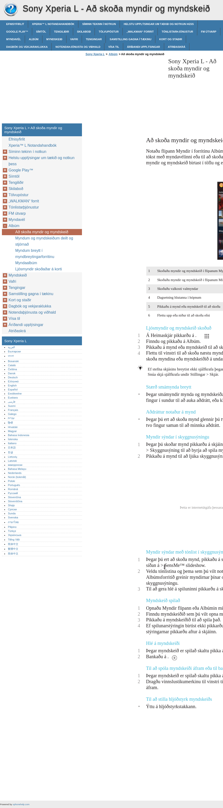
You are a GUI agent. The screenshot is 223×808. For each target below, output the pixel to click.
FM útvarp (208, 31)
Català (11, 365)
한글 (10, 452)
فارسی (11, 401)
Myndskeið (54, 39)
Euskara (13, 397)
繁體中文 (13, 548)
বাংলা (11, 356)
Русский (13, 493)
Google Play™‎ (17, 31)
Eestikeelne (15, 393)
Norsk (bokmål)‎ (17, 477)
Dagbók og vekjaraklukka (27, 46)
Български (14, 351)
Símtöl (41, 31)
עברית (11, 418)
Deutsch (13, 377)
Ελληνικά (13, 381)
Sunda (11, 513)
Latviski (12, 460)
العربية (11, 347)
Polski (11, 481)
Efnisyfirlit (15, 24)
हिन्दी (10, 422)
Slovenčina (14, 497)
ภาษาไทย (13, 522)
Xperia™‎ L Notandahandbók (53, 24)
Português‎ (14, 485)
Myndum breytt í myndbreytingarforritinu (34, 253)
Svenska (13, 517)
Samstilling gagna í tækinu (130, 39)
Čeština (12, 369)
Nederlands (14, 473)
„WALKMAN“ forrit (140, 31)
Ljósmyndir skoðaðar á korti (38, 269)
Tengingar (94, 39)
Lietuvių (12, 456)
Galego (12, 414)
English (12, 385)
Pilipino (12, 527)
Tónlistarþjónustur (177, 31)
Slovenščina (15, 501)
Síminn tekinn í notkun (99, 24)
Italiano (12, 443)
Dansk (11, 373)
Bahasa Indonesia (18, 435)
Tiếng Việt (14, 539)
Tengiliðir (61, 31)
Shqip (11, 505)
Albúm (33, 39)
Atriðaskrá (176, 46)
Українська (14, 535)
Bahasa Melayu (17, 468)
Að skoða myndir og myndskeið (41, 232)
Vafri (74, 39)
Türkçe (12, 531)
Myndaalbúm (26, 263)
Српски (12, 509)
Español (12, 389)
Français (13, 410)
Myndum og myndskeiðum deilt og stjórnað (44, 241)
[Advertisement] (124, 91)
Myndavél (13, 39)
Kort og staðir (170, 39)
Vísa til (113, 46)
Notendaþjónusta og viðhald (78, 46)
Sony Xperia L (11, 9)
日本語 (12, 447)
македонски (15, 464)
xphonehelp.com (21, 804)
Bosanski (13, 361)
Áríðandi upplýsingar (143, 46)
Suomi (11, 405)
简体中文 (13, 544)
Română (13, 489)
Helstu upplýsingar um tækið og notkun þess (159, 24)
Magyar (12, 431)
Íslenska (13, 439)
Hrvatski (12, 427)
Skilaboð (84, 31)
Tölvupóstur (109, 31)
